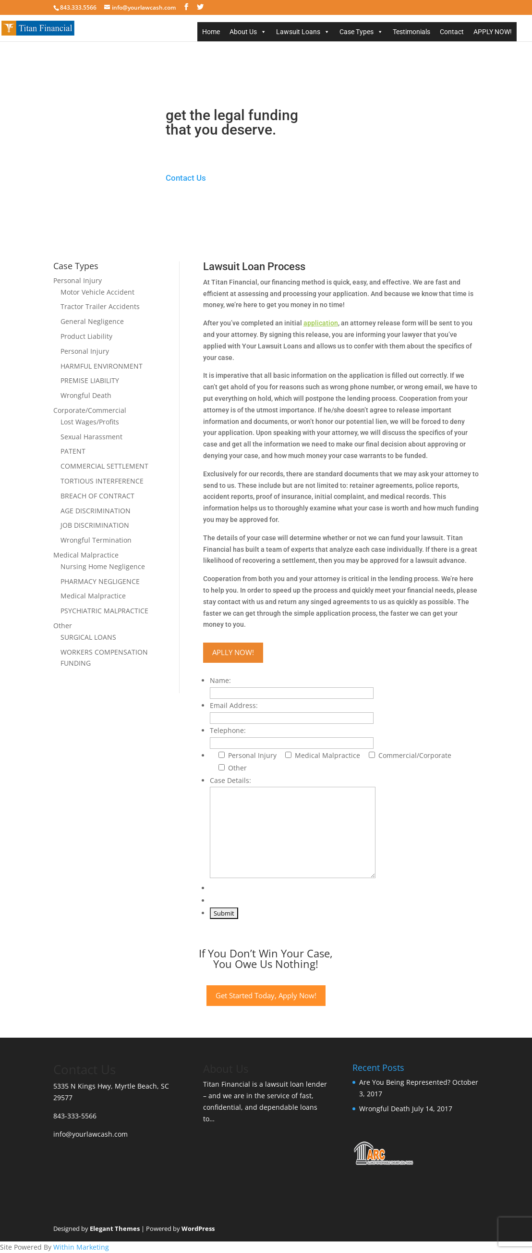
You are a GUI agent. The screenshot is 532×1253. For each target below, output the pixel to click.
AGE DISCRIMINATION (95, 510)
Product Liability (86, 336)
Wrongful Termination (96, 540)
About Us (243, 32)
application (320, 323)
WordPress (198, 1228)
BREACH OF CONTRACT (97, 495)
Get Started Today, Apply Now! (266, 995)
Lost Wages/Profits (89, 421)
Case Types (356, 32)
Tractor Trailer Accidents (100, 306)
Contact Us (186, 178)
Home (211, 32)
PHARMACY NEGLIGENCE (100, 581)
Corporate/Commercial (89, 410)
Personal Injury (77, 280)
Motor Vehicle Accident (97, 292)
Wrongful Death (85, 395)
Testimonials (411, 32)
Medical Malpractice (86, 554)
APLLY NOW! (233, 652)
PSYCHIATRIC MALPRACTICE (104, 610)
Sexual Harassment (91, 436)
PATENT (72, 451)
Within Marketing (81, 1247)
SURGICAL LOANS (88, 637)
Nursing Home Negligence (102, 566)
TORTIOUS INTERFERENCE (102, 480)
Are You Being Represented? (404, 1082)
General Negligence (92, 321)
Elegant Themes (115, 1228)
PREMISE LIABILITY (89, 380)
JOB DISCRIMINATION (94, 525)
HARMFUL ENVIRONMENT (101, 366)
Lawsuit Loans (298, 32)
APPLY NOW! (492, 32)
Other (62, 625)
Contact (452, 32)
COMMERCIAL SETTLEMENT (104, 466)
